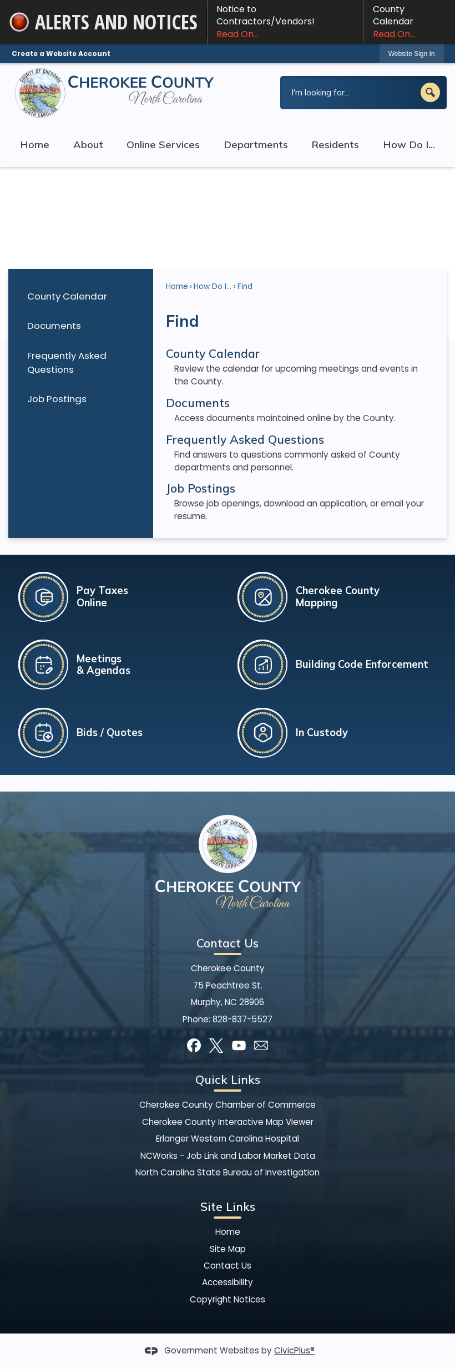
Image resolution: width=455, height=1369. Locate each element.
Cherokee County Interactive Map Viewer (228, 1122)
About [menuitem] (88, 144)
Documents (54, 325)
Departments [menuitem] (256, 144)
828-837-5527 (242, 1019)
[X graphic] (216, 1045)
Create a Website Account (61, 53)
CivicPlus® (294, 1350)
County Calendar (409, 21)
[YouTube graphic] (239, 1045)
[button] (430, 92)
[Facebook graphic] (194, 1045)
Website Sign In (411, 54)
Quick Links (227, 1079)
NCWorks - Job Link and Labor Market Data (227, 1156)
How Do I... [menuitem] (409, 144)
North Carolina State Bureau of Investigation (227, 1172)
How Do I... (212, 286)
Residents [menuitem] (335, 144)
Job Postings (57, 398)
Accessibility (227, 1282)
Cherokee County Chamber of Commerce (227, 1105)
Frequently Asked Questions (67, 362)
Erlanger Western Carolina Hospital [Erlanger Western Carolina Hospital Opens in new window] (227, 1138)
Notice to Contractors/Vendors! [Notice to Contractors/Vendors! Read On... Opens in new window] (285, 21)
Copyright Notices (227, 1299)
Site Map (228, 1249)
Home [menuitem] (34, 144)
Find (244, 286)
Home (177, 286)
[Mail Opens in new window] (261, 1045)
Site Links (227, 1206)
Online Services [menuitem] (163, 144)
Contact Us (227, 1265)
